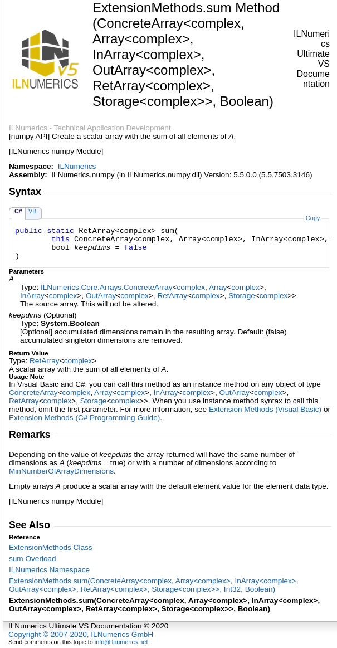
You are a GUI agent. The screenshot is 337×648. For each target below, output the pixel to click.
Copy (313, 218)
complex (191, 287)
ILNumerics (77, 166)
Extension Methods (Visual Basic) (265, 409)
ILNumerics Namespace (49, 570)
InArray (32, 295)
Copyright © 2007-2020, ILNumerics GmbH (80, 634)
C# (18, 211)
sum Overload (32, 558)
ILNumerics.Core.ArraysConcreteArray (106, 287)
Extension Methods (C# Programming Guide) (84, 417)
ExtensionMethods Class (50, 547)
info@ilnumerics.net (121, 642)
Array (218, 287)
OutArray (101, 295)
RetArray (172, 295)
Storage (241, 295)
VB (32, 211)
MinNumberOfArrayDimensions (61, 471)
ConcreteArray (33, 392)
